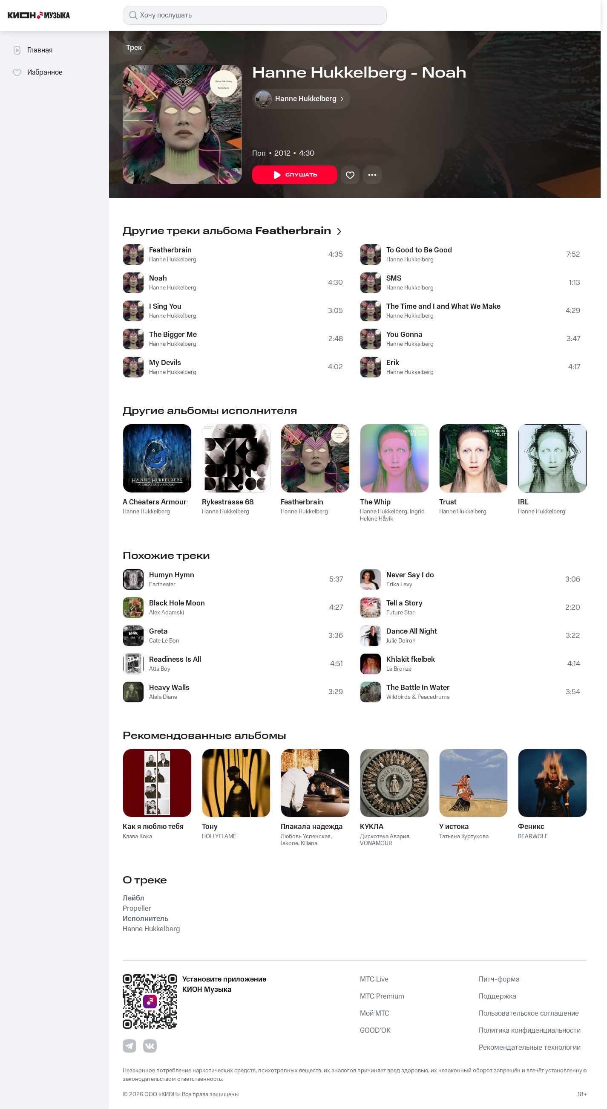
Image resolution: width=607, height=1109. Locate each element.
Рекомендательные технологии (530, 1047)
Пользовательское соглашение (529, 1013)
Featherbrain (170, 250)
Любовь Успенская (306, 836)
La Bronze (398, 669)
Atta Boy (159, 669)
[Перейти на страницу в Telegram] (129, 1046)
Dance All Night (411, 631)
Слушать (295, 175)
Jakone (289, 843)
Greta (158, 631)
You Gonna (404, 335)
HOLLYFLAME (219, 836)
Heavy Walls (169, 688)
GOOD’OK (375, 1030)
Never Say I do (410, 575)
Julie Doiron (401, 641)
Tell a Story (404, 603)
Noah (158, 278)
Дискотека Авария (384, 836)
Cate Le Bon (164, 641)
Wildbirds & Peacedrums (418, 697)
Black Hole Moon (177, 603)
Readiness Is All (175, 659)
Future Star (400, 612)
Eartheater (162, 584)
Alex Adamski (166, 612)
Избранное (37, 72)
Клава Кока (137, 836)
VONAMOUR (376, 843)
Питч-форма (499, 979)
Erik (392, 363)
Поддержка (497, 996)
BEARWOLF (533, 836)
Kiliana (309, 843)
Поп (259, 153)
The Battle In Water (418, 688)
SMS (393, 278)
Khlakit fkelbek (410, 659)
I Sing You (165, 306)
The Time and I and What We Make (443, 306)
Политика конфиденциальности (530, 1030)
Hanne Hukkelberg (172, 259)
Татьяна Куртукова (464, 836)
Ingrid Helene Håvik (392, 515)
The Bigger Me (173, 335)
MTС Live (374, 979)
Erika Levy (399, 584)
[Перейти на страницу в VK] (150, 1046)
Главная (32, 50)
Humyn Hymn (171, 575)
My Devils (165, 363)
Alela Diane (163, 697)
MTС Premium (382, 996)
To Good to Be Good (419, 250)
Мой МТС (374, 1013)
